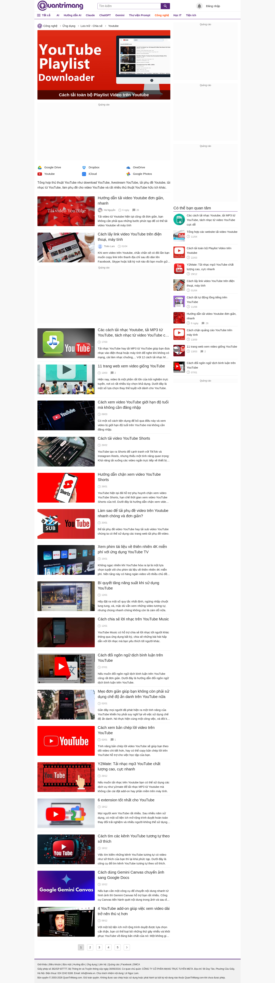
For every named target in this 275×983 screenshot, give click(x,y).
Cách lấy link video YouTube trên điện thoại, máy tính (130, 237)
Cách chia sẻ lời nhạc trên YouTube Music (133, 619)
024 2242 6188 (65, 973)
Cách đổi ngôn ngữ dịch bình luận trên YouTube (130, 658)
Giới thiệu (42, 964)
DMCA (136, 964)
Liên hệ (102, 964)
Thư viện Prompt (139, 15)
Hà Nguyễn (109, 210)
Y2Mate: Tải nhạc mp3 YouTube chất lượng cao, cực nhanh (129, 766)
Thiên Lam (109, 246)
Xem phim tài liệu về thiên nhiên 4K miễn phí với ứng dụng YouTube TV (132, 549)
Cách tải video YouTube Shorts (124, 438)
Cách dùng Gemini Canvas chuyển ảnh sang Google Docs (131, 875)
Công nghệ (162, 15)
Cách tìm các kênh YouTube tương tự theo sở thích (134, 838)
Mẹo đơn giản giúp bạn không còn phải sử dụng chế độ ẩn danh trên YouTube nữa (133, 694)
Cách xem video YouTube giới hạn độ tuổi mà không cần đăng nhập (133, 405)
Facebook (126, 964)
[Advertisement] (103, 133)
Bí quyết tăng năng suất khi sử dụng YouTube (128, 585)
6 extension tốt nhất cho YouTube (126, 800)
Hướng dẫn (79, 964)
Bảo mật (67, 964)
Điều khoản (55, 964)
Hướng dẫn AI (72, 15)
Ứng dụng (68, 25)
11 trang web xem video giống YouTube (131, 366)
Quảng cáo (113, 964)
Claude (90, 15)
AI (58, 15)
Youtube (113, 25)
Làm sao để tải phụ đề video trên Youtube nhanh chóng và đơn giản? (133, 513)
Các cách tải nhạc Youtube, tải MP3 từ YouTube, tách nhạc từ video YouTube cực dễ (134, 333)
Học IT (177, 15)
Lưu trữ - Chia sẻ (91, 25)
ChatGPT (105, 15)
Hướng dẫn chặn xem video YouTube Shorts (129, 477)
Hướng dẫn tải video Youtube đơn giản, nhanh (131, 200)
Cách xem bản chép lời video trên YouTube (126, 730)
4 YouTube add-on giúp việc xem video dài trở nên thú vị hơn (134, 911)
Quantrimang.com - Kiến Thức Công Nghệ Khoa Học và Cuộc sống (60, 5)
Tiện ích (191, 15)
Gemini (119, 15)
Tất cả (46, 15)
